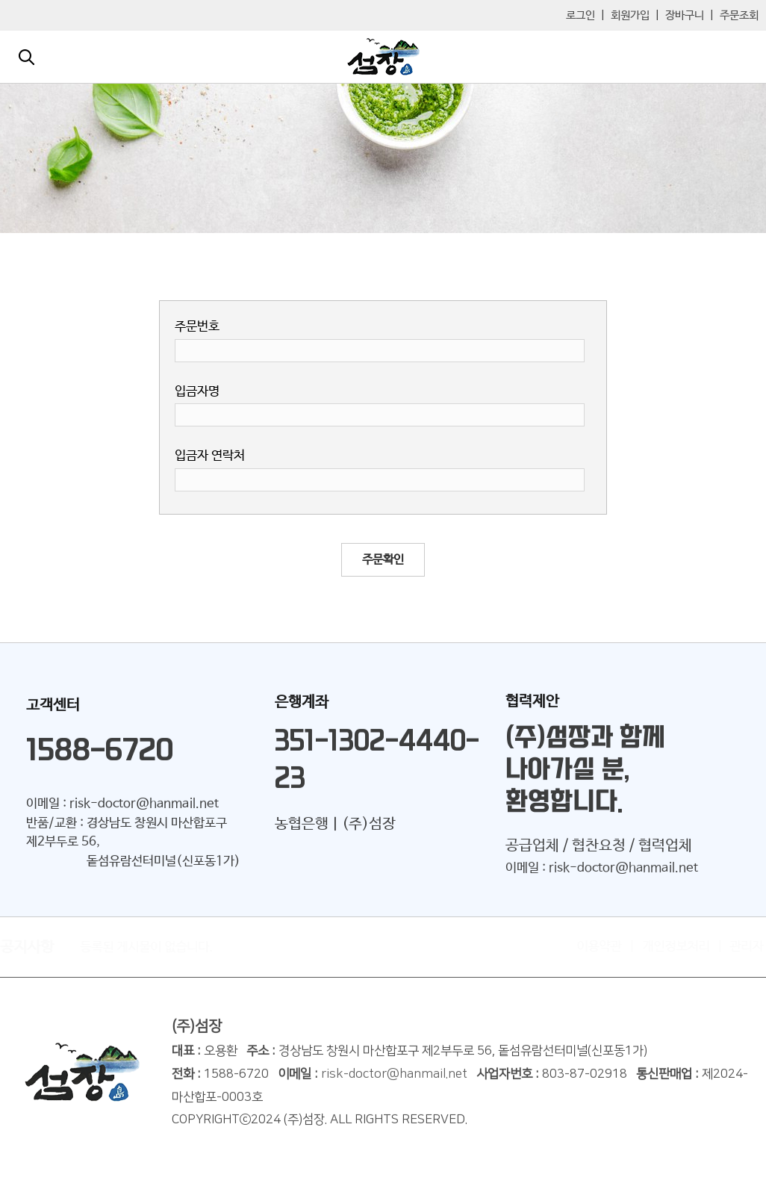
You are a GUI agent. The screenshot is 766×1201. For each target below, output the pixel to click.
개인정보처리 (669, 947)
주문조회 (739, 15)
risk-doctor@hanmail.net (394, 1080)
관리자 (739, 947)
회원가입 (630, 15)
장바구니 (684, 15)
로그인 (580, 15)
